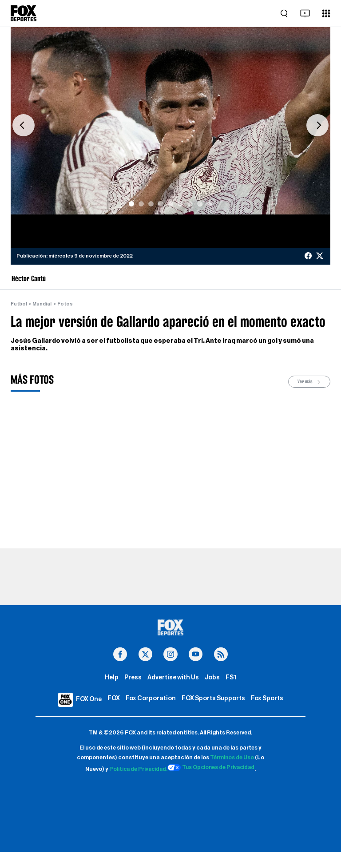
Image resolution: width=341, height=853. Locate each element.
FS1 (231, 678)
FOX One (88, 700)
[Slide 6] (180, 204)
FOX (113, 699)
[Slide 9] (209, 204)
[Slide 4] (160, 204)
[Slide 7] (190, 204)
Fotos (65, 304)
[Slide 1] (131, 204)
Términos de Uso (232, 758)
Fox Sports (267, 699)
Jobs (212, 678)
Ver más (309, 382)
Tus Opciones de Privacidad (212, 768)
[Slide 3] (151, 204)
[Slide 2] (141, 204)
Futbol (19, 304)
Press (133, 678)
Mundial (42, 304)
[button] (23, 125)
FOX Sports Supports (213, 699)
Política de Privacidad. (137, 770)
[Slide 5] (170, 204)
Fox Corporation (150, 699)
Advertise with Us (173, 678)
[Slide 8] (199, 204)
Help (111, 678)
